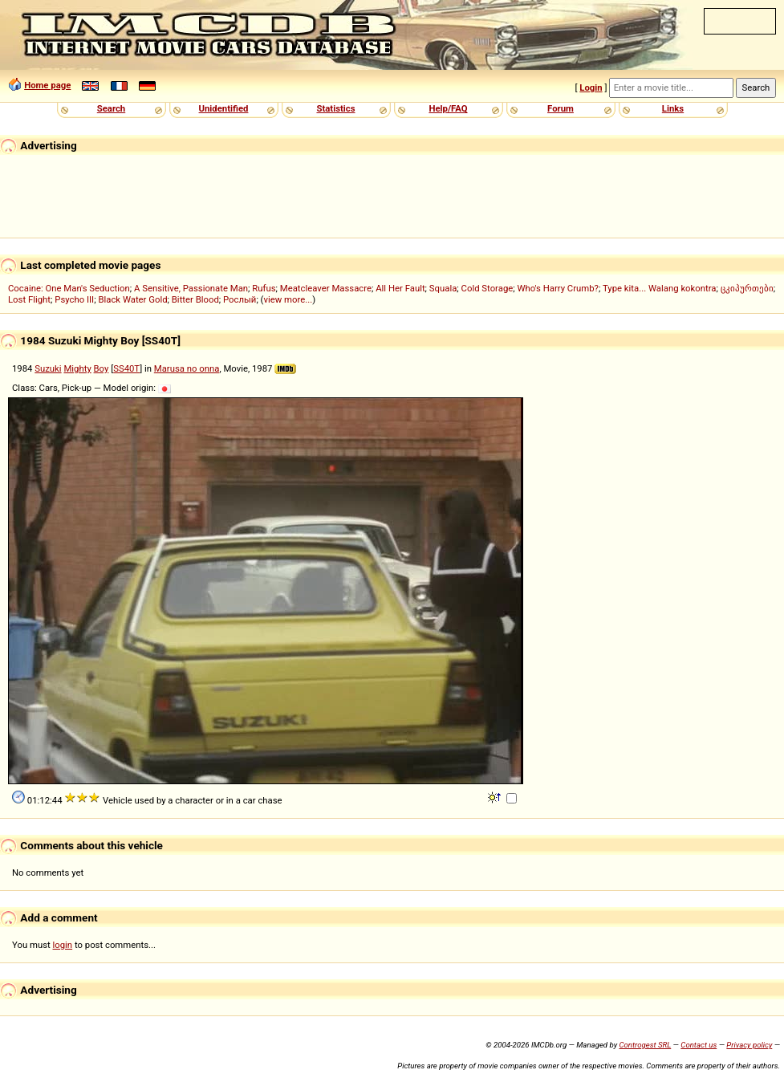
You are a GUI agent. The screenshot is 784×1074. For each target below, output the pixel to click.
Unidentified (224, 108)
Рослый (239, 299)
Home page (47, 85)
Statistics (335, 108)
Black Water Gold (132, 299)
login (63, 944)
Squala (443, 288)
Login (590, 87)
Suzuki (48, 368)
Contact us (698, 1044)
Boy (101, 368)
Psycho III (74, 299)
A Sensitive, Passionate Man (191, 288)
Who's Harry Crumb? (558, 288)
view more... (288, 299)
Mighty (77, 368)
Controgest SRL (645, 1044)
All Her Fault (400, 288)
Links (673, 108)
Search (111, 108)
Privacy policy (749, 1044)
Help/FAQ (448, 108)
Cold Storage (487, 288)
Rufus (263, 288)
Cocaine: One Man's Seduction (69, 288)
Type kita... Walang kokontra (660, 288)
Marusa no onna (187, 368)
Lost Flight (29, 299)
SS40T (126, 368)
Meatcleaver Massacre (326, 288)
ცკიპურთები (747, 288)
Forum (560, 108)
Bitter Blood (195, 299)
